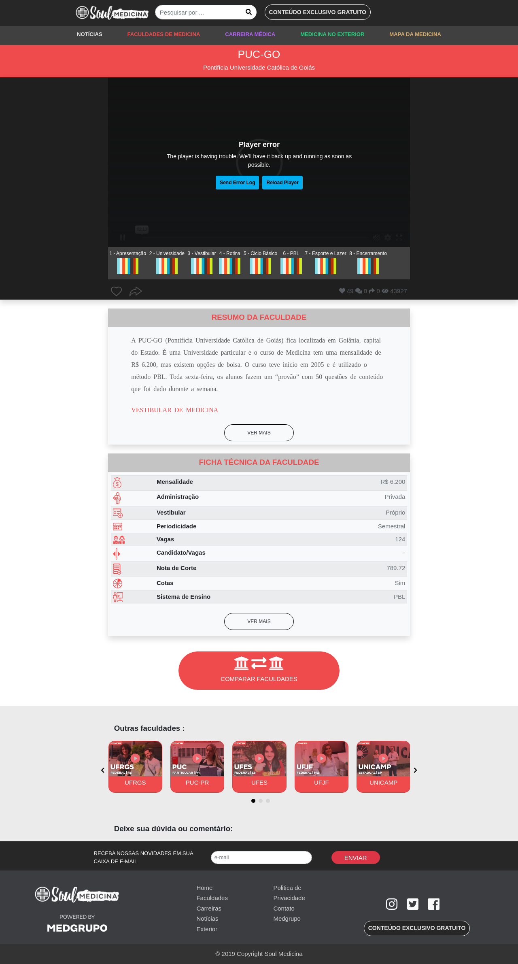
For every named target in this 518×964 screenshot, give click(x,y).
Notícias (207, 918)
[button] (318, 12)
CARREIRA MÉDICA (250, 34)
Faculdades (212, 897)
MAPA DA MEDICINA (415, 34)
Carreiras (208, 908)
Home (204, 887)
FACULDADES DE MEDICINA (163, 34)
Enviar (355, 857)
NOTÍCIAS (89, 34)
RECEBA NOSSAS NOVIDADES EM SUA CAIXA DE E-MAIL (143, 857)
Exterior (206, 929)
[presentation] (102, 770)
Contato (284, 908)
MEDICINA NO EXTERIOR (332, 34)
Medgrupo (287, 918)
